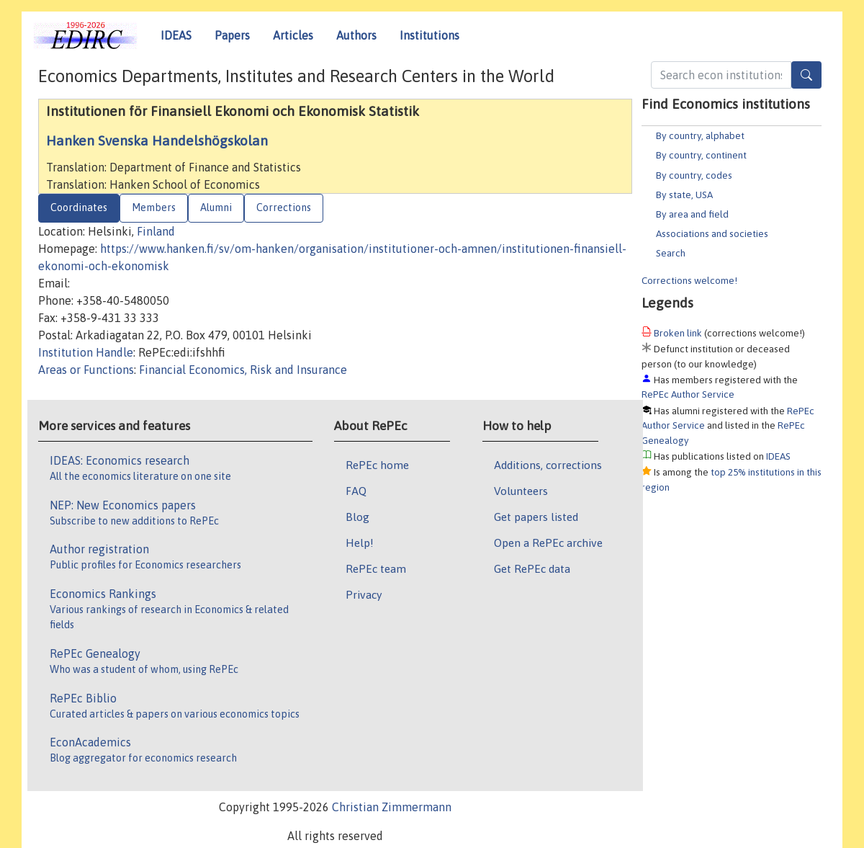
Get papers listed (536, 516)
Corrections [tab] (283, 207)
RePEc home (377, 464)
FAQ (356, 490)
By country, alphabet (700, 135)
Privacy (364, 594)
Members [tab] (154, 207)
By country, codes (694, 175)
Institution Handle (85, 352)
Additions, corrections (548, 464)
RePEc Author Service (688, 394)
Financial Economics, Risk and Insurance (243, 369)
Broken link (678, 333)
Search (670, 253)
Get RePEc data (532, 568)
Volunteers (521, 490)
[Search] (806, 75)
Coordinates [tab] (78, 207)
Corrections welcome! (689, 280)
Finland (156, 231)
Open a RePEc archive (548, 542)
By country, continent (701, 155)
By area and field (692, 214)
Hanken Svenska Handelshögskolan (157, 140)
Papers (232, 35)
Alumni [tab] (216, 207)
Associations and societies (712, 233)
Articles (293, 35)
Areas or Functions (86, 369)
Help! (360, 542)
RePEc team (376, 568)
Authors (356, 35)
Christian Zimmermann (391, 806)
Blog (357, 516)
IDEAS (176, 35)
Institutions (429, 35)
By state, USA (684, 194)
